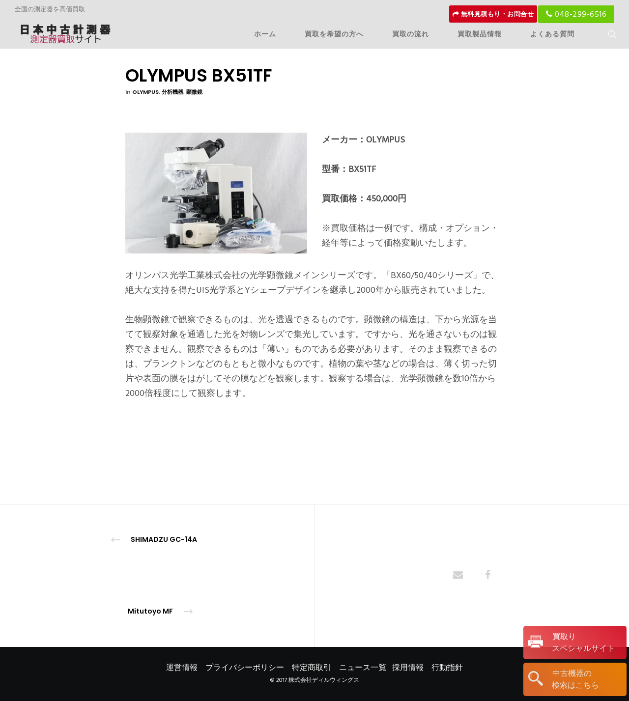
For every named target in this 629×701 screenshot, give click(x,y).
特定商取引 (311, 667)
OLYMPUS (145, 92)
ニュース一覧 (362, 667)
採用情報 (408, 667)
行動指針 (447, 667)
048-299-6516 (576, 14)
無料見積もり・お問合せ (493, 14)
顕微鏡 (194, 92)
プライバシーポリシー (244, 667)
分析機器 (172, 92)
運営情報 (182, 667)
